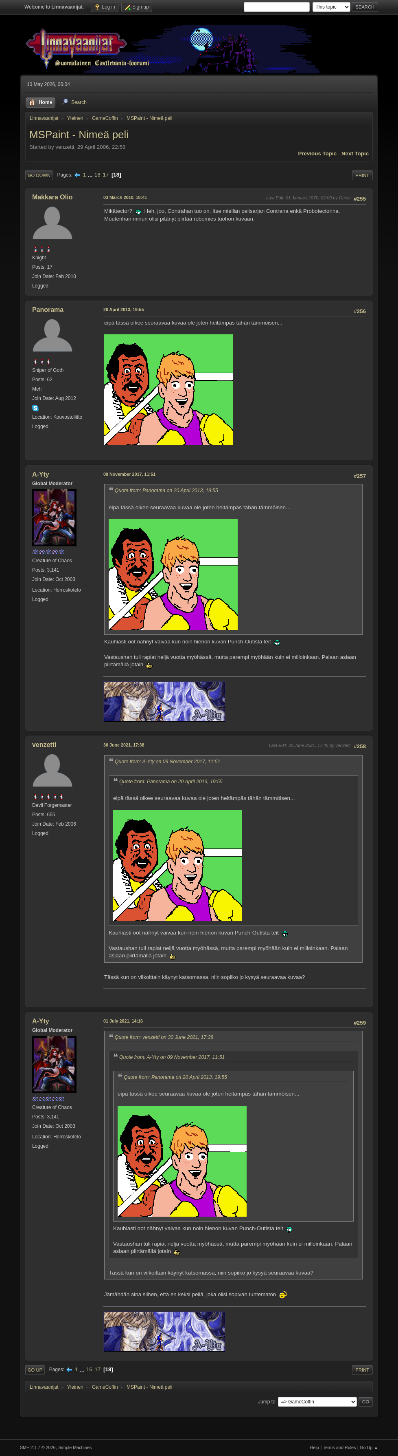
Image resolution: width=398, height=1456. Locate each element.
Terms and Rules (339, 1447)
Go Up (35, 1370)
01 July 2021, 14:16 (123, 1021)
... (91, 175)
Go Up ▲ (369, 1447)
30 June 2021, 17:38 (123, 744)
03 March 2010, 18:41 (125, 197)
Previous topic (317, 153)
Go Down (39, 175)
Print (363, 175)
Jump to (267, 1402)
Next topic (355, 153)
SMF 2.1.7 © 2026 (38, 1447)
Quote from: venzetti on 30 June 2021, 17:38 (164, 1037)
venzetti (44, 744)
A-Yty (40, 474)
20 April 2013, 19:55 (123, 309)
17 (106, 175)
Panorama (47, 309)
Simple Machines (75, 1447)
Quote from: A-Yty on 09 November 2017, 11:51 (167, 761)
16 (97, 175)
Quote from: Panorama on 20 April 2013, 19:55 (166, 490)
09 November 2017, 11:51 (129, 474)
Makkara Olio (52, 197)
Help (314, 1447)
